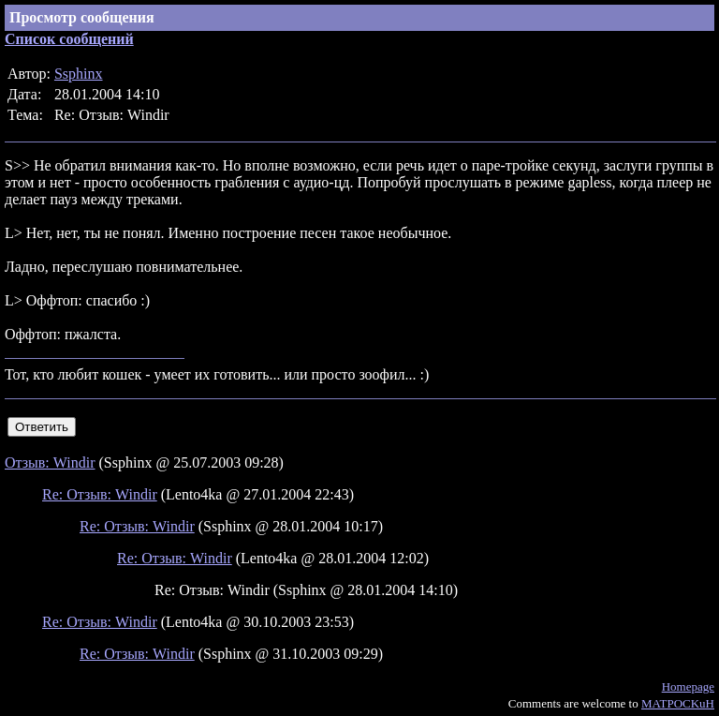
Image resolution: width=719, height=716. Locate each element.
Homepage (688, 686)
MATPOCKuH (677, 703)
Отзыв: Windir (50, 462)
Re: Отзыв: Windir (99, 494)
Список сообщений (69, 39)
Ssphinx (78, 74)
